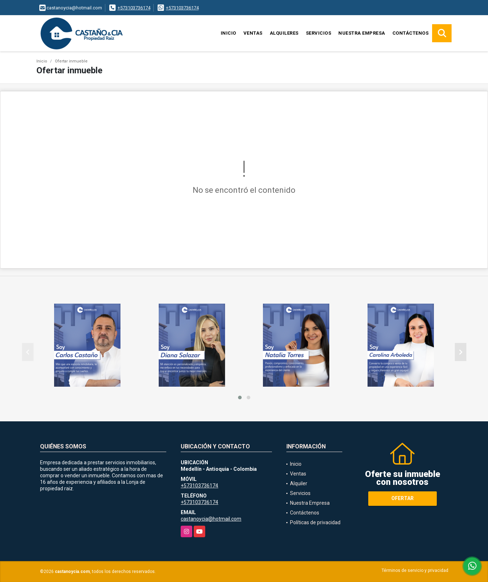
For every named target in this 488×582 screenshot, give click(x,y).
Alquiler (298, 483)
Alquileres (284, 33)
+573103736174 (134, 7)
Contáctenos (410, 33)
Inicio (228, 33)
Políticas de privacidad (315, 522)
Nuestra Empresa (361, 33)
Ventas (253, 33)
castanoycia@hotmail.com (211, 519)
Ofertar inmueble (71, 61)
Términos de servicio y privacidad (415, 570)
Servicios (318, 33)
